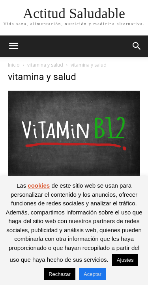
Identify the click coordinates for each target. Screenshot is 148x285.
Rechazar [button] (60, 274)
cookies (39, 185)
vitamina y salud (45, 64)
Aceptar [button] (92, 274)
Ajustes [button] (125, 260)
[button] (13, 46)
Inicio (14, 64)
